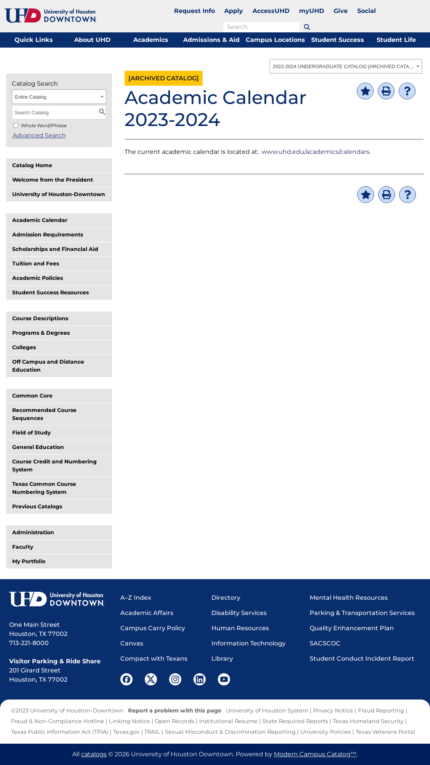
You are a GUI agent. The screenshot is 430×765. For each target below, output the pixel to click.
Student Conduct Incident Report (362, 658)
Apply (233, 10)
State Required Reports (295, 721)
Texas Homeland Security (368, 721)
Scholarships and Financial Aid (55, 249)
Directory (225, 597)
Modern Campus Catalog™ (315, 754)
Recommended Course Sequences (44, 414)
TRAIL (152, 731)
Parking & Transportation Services (362, 612)
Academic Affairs (146, 612)
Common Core (32, 395)
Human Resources (240, 628)
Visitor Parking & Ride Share (55, 661)
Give (341, 10)
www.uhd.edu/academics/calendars (315, 151)
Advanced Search (38, 135)
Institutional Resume (228, 721)
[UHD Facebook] (126, 679)
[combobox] (346, 66)
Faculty (22, 546)
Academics (150, 39)
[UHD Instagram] (175, 679)
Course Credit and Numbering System (54, 465)
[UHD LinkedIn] (199, 679)
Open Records (174, 721)
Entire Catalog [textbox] (30, 97)
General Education (38, 447)
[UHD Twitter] (151, 679)
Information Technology (248, 643)
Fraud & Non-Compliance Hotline (57, 721)
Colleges (24, 347)
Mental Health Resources (349, 597)
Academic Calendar (39, 220)
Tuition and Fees (35, 263)
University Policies (326, 731)
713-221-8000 (29, 643)
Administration (33, 532)
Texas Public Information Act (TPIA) (59, 731)
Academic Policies (37, 278)
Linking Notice (129, 721)
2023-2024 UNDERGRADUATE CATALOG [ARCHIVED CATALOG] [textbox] (343, 66)
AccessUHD (271, 10)
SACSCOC (325, 643)
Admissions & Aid (211, 39)
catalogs (94, 754)
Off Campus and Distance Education (48, 365)
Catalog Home (32, 165)
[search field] (261, 27)
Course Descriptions (40, 318)
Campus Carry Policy (152, 628)
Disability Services (239, 612)
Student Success (337, 39)
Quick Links (33, 39)
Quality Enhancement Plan (352, 628)
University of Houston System (267, 710)
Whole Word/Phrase (44, 125)
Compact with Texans (153, 658)
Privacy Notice (333, 710)
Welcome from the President (52, 179)
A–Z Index (135, 597)
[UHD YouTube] (224, 679)
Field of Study (31, 432)
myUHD (311, 10)
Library (222, 658)
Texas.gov (126, 731)
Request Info (194, 10)
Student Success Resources (50, 292)
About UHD (92, 39)
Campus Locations (275, 39)
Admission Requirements (47, 234)
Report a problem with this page (174, 710)
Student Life (396, 39)
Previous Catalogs (37, 506)
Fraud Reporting (381, 710)
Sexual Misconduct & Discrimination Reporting (230, 731)
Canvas (131, 643)
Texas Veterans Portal (385, 731)
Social (366, 10)
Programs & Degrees (41, 332)
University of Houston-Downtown (58, 194)
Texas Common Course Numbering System (44, 488)
